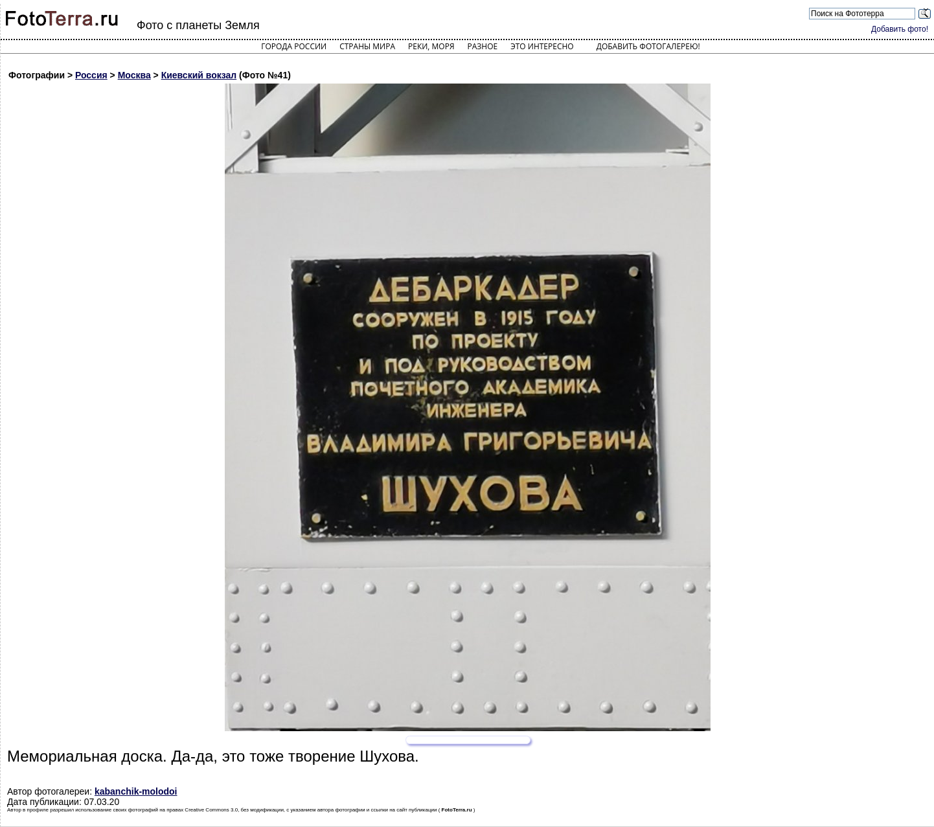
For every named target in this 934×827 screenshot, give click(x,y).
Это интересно (542, 46)
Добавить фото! (899, 29)
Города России (293, 46)
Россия (91, 75)
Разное (483, 46)
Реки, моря (431, 46)
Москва (134, 75)
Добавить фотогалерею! (648, 46)
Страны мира (367, 46)
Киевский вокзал (199, 75)
